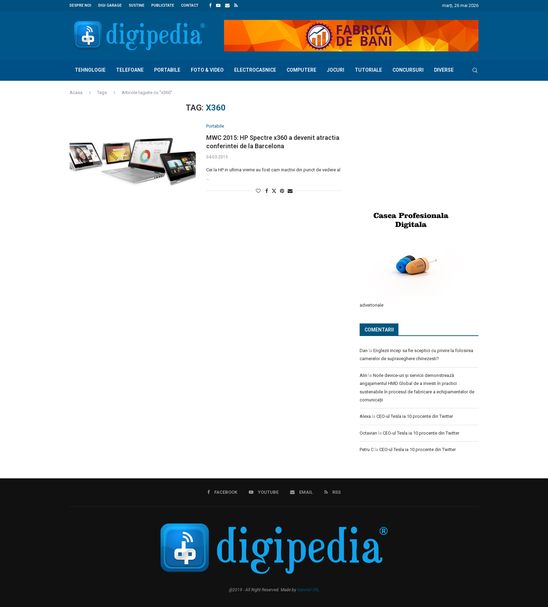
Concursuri (408, 70)
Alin (363, 375)
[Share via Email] (290, 191)
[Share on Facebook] (266, 191)
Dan (364, 350)
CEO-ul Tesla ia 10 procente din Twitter (414, 416)
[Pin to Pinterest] (282, 191)
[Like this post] (258, 191)
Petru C (367, 449)
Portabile (167, 70)
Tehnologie (90, 70)
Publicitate (162, 5)
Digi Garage (110, 5)
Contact (190, 5)
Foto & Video (207, 70)
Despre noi (80, 5)
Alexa (365, 416)
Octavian (368, 432)
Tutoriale (368, 70)
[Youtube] (218, 5)
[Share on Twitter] (274, 191)
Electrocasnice (255, 70)
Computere (301, 70)
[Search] (474, 70)
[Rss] (236, 5)
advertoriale (371, 304)
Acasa (76, 92)
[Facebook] (210, 5)
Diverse (444, 70)
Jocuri (335, 70)
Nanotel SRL (308, 589)
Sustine (136, 5)
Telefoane (130, 70)
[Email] (227, 5)
